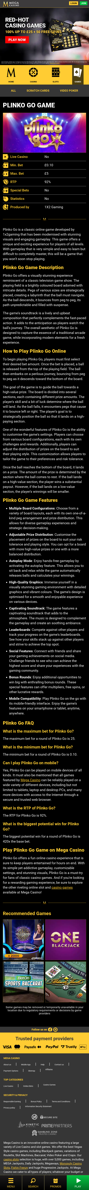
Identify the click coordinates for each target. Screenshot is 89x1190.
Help (42, 1065)
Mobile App (26, 1065)
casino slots (11, 1159)
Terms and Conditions (61, 1101)
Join (83, 3)
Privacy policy (9, 1108)
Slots (56, 82)
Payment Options (11, 1071)
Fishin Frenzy (19, 1167)
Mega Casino (30, 780)
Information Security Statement (38, 1106)
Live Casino (8, 1086)
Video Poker (69, 90)
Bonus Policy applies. (55, 63)
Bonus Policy (36, 1101)
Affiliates (49, 1069)
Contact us (59, 1065)
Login (73, 3)
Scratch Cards (38, 90)
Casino (33, 82)
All (13, 90)
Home (11, 82)
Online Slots (28, 1086)
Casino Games (49, 1085)
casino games (62, 887)
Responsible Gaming (12, 1101)
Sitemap (31, 1071)
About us (7, 1065)
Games (78, 82)
